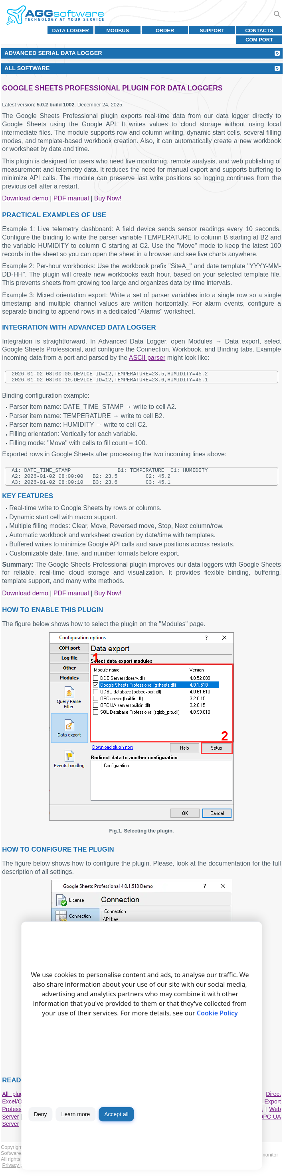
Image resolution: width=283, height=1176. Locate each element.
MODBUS (117, 30)
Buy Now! (107, 198)
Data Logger (70, 30)
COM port (259, 40)
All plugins (16, 1100)
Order (165, 30)
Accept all (116, 1114)
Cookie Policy (217, 1013)
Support (212, 30)
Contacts (259, 30)
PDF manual (71, 198)
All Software (26, 68)
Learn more (75, 1114)
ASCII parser (147, 357)
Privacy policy (18, 1171)
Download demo (25, 198)
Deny (40, 1114)
